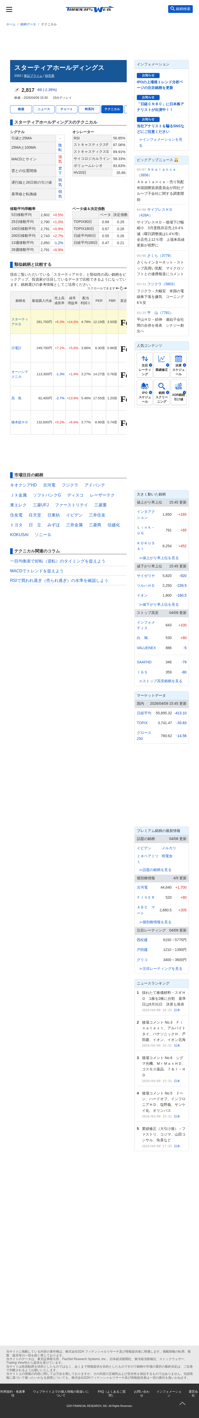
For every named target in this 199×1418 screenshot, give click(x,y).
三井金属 (74, 525)
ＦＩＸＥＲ (146, 897)
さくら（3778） (160, 255)
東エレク (18, 505)
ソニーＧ (43, 534)
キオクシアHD (23, 485)
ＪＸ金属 (18, 495)
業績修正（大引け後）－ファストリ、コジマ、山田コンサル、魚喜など (164, 1134)
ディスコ (75, 495)
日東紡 (53, 515)
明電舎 (167, 856)
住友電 (16, 515)
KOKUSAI (19, 534)
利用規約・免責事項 (12, 1393)
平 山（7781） (160, 313)
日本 (177, 1010)
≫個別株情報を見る (155, 922)
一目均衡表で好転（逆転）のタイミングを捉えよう (57, 561)
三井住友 (97, 515)
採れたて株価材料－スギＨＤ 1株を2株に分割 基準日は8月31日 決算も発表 (164, 998)
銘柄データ (28, 24)
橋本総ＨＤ (19, 422)
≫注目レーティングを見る (160, 968)
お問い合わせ (142, 1393)
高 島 (16, 398)
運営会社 (193, 1393)
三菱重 (100, 505)
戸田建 (142, 950)
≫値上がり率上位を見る (159, 558)
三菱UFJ (41, 505)
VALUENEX (146, 648)
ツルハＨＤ (146, 585)
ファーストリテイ (71, 505)
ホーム (11, 24)
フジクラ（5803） (162, 284)
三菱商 (95, 525)
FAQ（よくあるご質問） (112, 1393)
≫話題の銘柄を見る (155, 870)
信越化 (114, 525)
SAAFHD (144, 662)
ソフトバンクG (47, 495)
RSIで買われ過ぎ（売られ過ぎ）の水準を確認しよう (59, 580)
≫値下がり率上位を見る (159, 604)
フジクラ (70, 485)
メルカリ (169, 848)
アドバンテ (94, 485)
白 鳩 (142, 638)
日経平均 (144, 713)
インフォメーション (169, 1393)
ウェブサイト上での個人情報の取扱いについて (61, 1393)
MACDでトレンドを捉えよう (37, 571)
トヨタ (16, 525)
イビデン (74, 515)
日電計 (16, 348)
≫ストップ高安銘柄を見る (160, 681)
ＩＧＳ (142, 672)
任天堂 (35, 515)
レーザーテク (102, 495)
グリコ (142, 960)
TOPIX (142, 723)
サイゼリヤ (146, 576)
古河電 (49, 485)
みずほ (53, 525)
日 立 (35, 525)
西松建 (142, 940)
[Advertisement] (99, 42)
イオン (142, 595)
